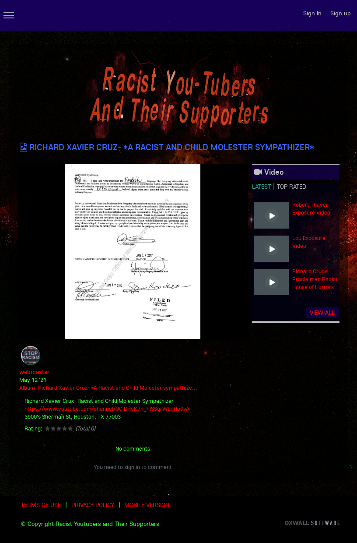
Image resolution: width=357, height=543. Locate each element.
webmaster (34, 372)
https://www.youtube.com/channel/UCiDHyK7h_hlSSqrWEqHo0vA (106, 408)
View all (322, 313)
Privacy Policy (92, 505)
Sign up (340, 13)
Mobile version (146, 505)
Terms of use (41, 505)
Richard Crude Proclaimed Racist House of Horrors (315, 279)
